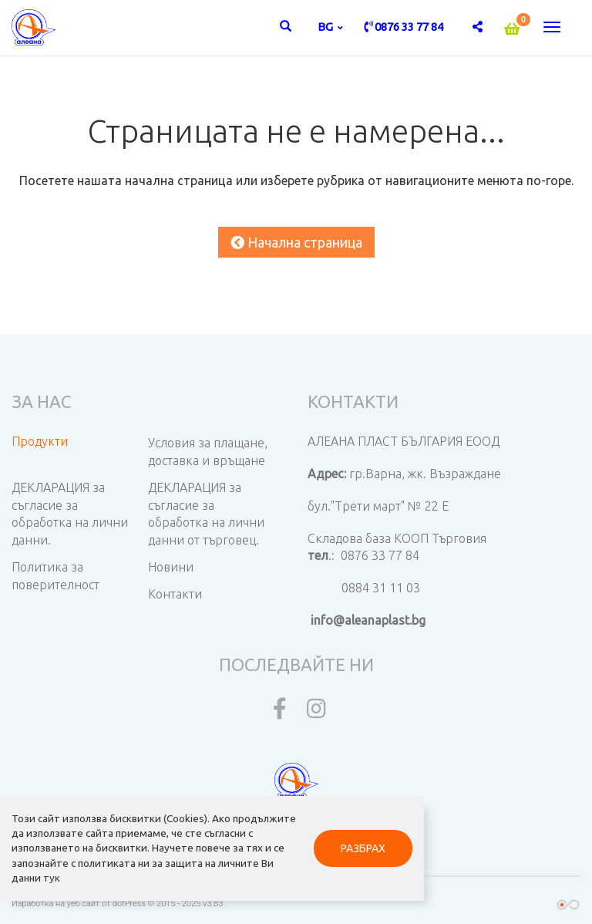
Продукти (40, 441)
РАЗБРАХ (363, 848)
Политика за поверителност (55, 576)
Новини (170, 567)
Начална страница (296, 242)
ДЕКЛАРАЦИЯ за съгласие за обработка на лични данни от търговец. (206, 514)
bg (326, 26)
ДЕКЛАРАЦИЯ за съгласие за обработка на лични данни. (70, 514)
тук (51, 878)
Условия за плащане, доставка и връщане (207, 451)
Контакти (175, 594)
